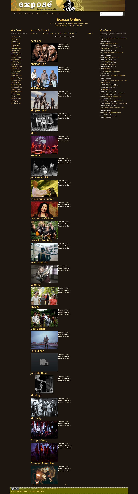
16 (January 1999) (15, 63)
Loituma (35, 284)
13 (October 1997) (16, 57)
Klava (34, 133)
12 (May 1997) (15, 56)
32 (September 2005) (16, 91)
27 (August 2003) (15, 82)
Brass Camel (106, 68)
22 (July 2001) (14, 73)
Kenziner (36, 41)
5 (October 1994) (15, 43)
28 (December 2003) (16, 84)
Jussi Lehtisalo (39, 262)
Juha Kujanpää (39, 177)
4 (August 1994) (15, 41)
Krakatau (36, 155)
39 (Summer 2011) (16, 103)
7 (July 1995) (14, 47)
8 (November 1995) (16, 48)
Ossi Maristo (38, 328)
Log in (58, 14)
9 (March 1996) (15, 50)
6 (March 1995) (15, 45)
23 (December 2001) (16, 75)
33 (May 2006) (15, 93)
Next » (90, 33)
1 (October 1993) (15, 36)
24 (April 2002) (15, 77)
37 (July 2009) (14, 100)
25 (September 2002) (16, 79)
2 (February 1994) (15, 38)
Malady (35, 306)
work (24, 489)
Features (27, 14)
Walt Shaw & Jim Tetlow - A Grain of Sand (116, 103)
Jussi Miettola (39, 373)
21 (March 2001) (15, 71)
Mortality (36, 418)
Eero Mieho (37, 351)
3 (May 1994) (14, 40)
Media (38, 14)
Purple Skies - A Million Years (112, 71)
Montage (36, 395)
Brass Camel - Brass (110, 64)
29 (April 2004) (15, 86)
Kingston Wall (39, 110)
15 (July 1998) (14, 61)
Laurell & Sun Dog (41, 240)
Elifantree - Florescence (111, 43)
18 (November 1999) (16, 66)
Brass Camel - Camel (110, 61)
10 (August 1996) (15, 52)
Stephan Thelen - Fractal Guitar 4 (114, 100)
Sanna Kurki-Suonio (42, 199)
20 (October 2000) (16, 70)
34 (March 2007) (15, 95)
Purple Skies (106, 89)
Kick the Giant (39, 88)
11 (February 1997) (16, 54)
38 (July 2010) (14, 102)
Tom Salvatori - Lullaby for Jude (112, 96)
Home (15, 14)
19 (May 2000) (15, 68)
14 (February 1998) (16, 59)
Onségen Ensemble (42, 463)
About (49, 14)
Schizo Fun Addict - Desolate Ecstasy (114, 93)
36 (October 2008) (16, 98)
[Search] (111, 14)
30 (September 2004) (16, 87)
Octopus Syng (39, 440)
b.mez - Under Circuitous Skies (112, 112)
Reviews (21, 14)
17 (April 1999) (15, 64)
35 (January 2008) (15, 96)
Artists (44, 14)
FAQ (53, 14)
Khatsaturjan (38, 64)
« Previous (34, 33)
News (33, 14)
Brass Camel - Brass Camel (112, 57)
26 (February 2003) (16, 80)
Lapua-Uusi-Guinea (42, 218)
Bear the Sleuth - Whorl (110, 116)
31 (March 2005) (15, 89)
